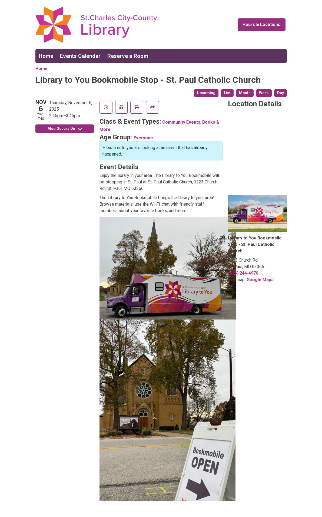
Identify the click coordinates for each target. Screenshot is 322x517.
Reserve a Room (127, 56)
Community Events (181, 122)
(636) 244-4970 (243, 273)
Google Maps (260, 279)
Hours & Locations (261, 24)
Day (280, 93)
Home (46, 56)
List (227, 93)
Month (245, 93)
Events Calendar (80, 56)
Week (264, 93)
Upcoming (206, 93)
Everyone (143, 137)
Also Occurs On (65, 128)
